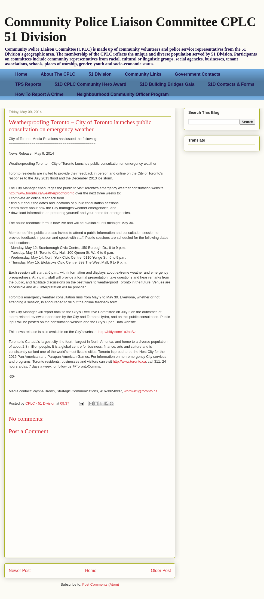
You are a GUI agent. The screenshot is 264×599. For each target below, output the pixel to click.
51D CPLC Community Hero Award (90, 84)
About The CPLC (58, 74)
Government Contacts (197, 74)
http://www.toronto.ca (129, 361)
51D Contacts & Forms (231, 84)
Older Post (161, 570)
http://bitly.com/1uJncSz (117, 332)
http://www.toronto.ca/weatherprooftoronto (41, 193)
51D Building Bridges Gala (167, 84)
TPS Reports (28, 84)
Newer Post (20, 570)
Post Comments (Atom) (100, 584)
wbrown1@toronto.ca (140, 391)
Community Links (143, 74)
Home (21, 74)
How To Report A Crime (39, 94)
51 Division (100, 74)
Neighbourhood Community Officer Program (123, 94)
